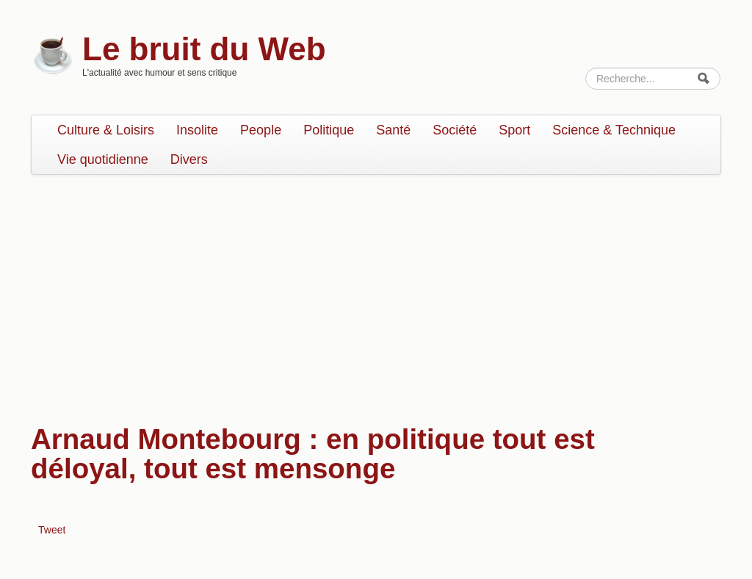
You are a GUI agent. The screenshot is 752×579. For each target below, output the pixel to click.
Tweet (51, 530)
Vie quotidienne (102, 159)
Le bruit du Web (204, 49)
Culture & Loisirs (105, 130)
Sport (514, 130)
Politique (328, 130)
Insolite (197, 130)
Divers (189, 159)
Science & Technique (614, 130)
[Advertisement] (376, 292)
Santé (393, 130)
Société (455, 130)
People (260, 130)
